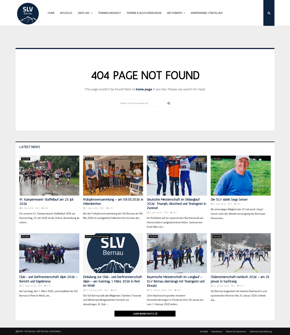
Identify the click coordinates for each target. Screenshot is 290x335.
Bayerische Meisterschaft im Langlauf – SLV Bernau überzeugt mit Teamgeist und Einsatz (175, 281)
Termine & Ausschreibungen (144, 13)
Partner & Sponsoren (236, 331)
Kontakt (204, 331)
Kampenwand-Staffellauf (207, 13)
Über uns (84, 13)
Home (51, 13)
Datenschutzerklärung (261, 331)
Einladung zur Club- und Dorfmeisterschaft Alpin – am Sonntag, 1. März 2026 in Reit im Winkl (112, 281)
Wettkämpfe (174, 13)
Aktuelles (66, 13)
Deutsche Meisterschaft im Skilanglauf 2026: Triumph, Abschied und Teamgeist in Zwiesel (176, 203)
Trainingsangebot (109, 13)
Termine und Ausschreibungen (97, 236)
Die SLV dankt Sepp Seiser (229, 199)
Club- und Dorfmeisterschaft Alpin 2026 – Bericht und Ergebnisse (48, 279)
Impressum (216, 331)
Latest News (29, 147)
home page (144, 89)
